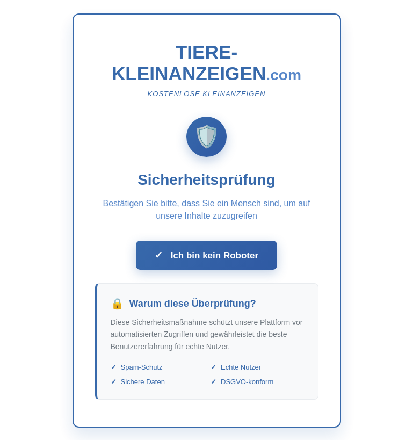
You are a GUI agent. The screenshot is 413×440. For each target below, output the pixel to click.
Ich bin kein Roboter (206, 257)
